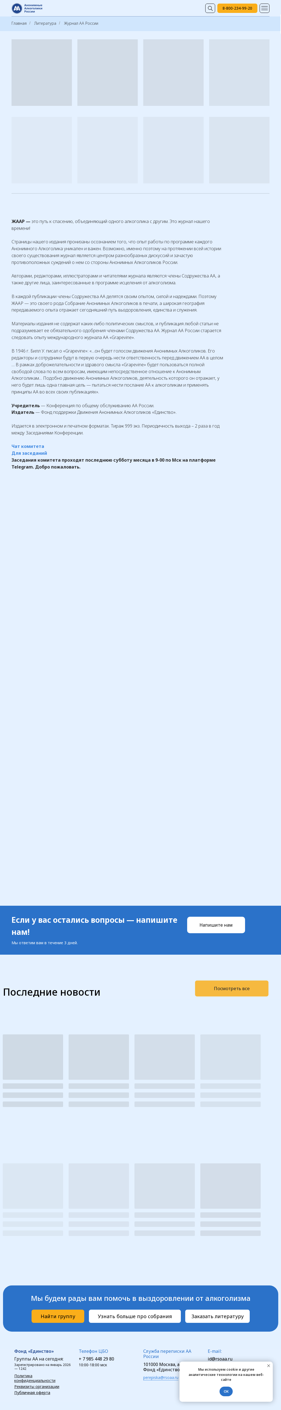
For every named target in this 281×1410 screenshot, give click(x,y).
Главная (19, 23)
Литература (45, 23)
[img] (210, 8)
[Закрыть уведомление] (268, 1365)
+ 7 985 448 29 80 (96, 1359)
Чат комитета (28, 446)
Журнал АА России (81, 23)
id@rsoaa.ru (220, 1359)
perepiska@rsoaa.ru (160, 1377)
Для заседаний (29, 453)
